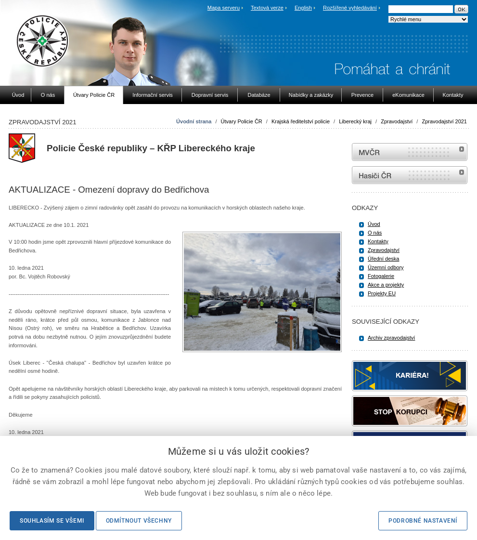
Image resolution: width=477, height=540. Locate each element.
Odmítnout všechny (139, 520)
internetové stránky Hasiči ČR (409, 175)
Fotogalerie (381, 276)
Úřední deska (383, 259)
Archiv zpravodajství (391, 338)
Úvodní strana (193, 121)
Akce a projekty (386, 285)
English (303, 8)
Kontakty (378, 241)
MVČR (409, 152)
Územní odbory (386, 267)
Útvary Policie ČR (241, 121)
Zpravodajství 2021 (444, 121)
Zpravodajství (397, 121)
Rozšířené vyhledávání (350, 8)
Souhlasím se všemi (52, 520)
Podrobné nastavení (422, 520)
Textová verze (267, 8)
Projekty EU (382, 293)
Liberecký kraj (355, 121)
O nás (375, 233)
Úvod (374, 224)
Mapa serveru (223, 8)
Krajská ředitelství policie (300, 121)
